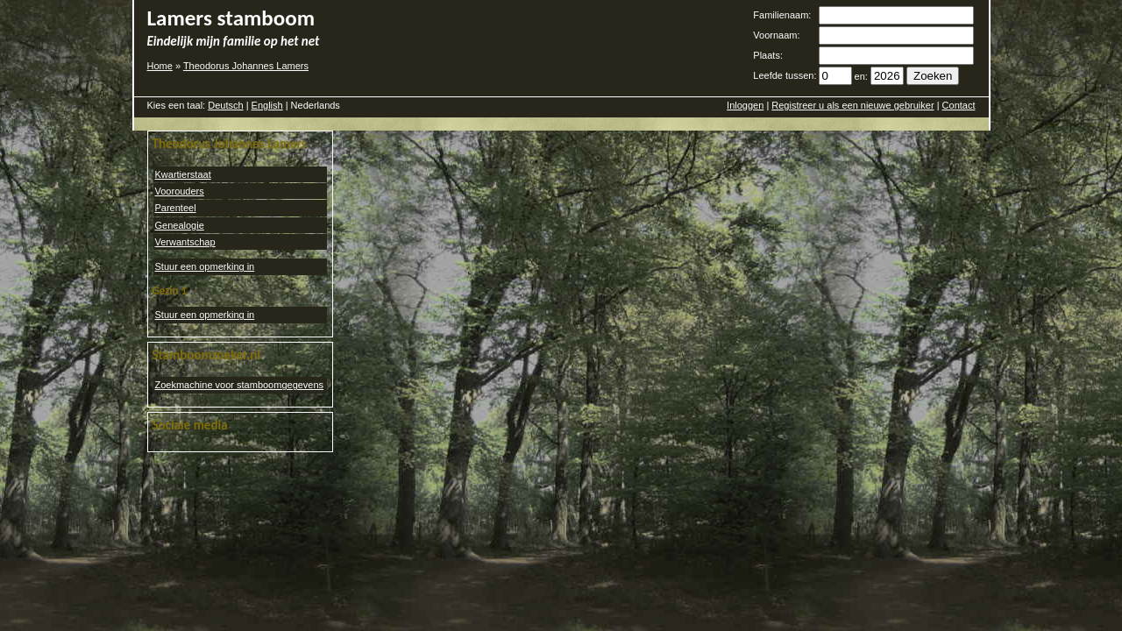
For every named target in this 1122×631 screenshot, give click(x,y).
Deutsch (225, 105)
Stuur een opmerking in (205, 266)
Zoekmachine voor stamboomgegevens (239, 384)
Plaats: (768, 55)
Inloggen (745, 105)
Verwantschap (185, 242)
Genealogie (179, 225)
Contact (959, 105)
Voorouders (179, 191)
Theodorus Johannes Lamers (246, 65)
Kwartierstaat (183, 174)
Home (160, 65)
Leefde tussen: (784, 75)
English (267, 105)
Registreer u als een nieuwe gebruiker (852, 105)
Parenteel (175, 207)
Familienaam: (782, 15)
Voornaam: (776, 35)
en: (861, 76)
